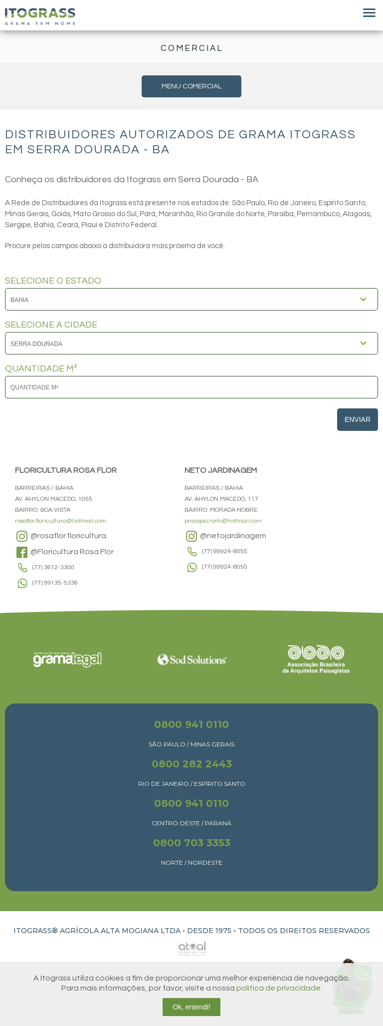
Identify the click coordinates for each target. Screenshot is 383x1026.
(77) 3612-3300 (53, 567)
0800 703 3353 (191, 843)
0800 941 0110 (191, 724)
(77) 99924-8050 (224, 567)
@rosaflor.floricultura (60, 536)
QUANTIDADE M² (41, 368)
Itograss (40, 16)
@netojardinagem (225, 536)
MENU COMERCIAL (191, 86)
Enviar (358, 419)
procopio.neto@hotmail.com (223, 521)
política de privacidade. (279, 988)
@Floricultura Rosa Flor (64, 552)
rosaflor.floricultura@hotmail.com (60, 521)
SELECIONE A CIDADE (51, 325)
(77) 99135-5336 (55, 583)
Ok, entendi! (191, 1007)
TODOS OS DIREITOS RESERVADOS (304, 930)
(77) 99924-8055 (224, 551)
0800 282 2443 (192, 764)
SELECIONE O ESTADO (53, 281)
